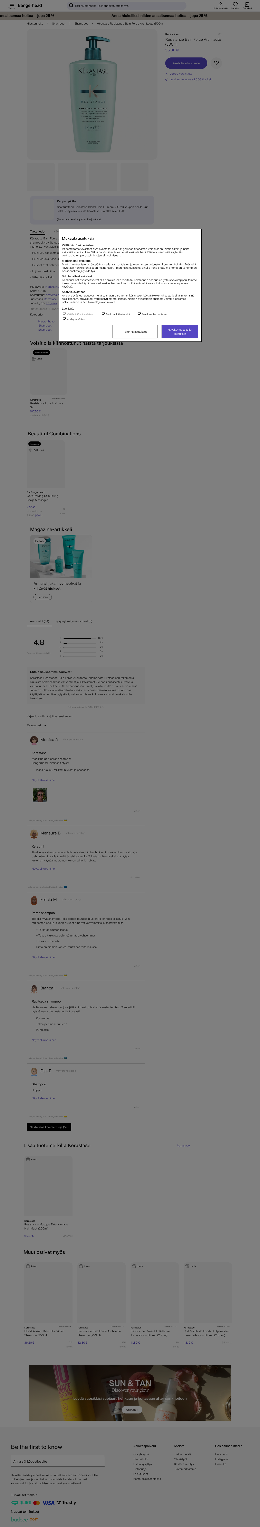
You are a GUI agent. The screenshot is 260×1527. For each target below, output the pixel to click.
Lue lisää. (68, 308)
